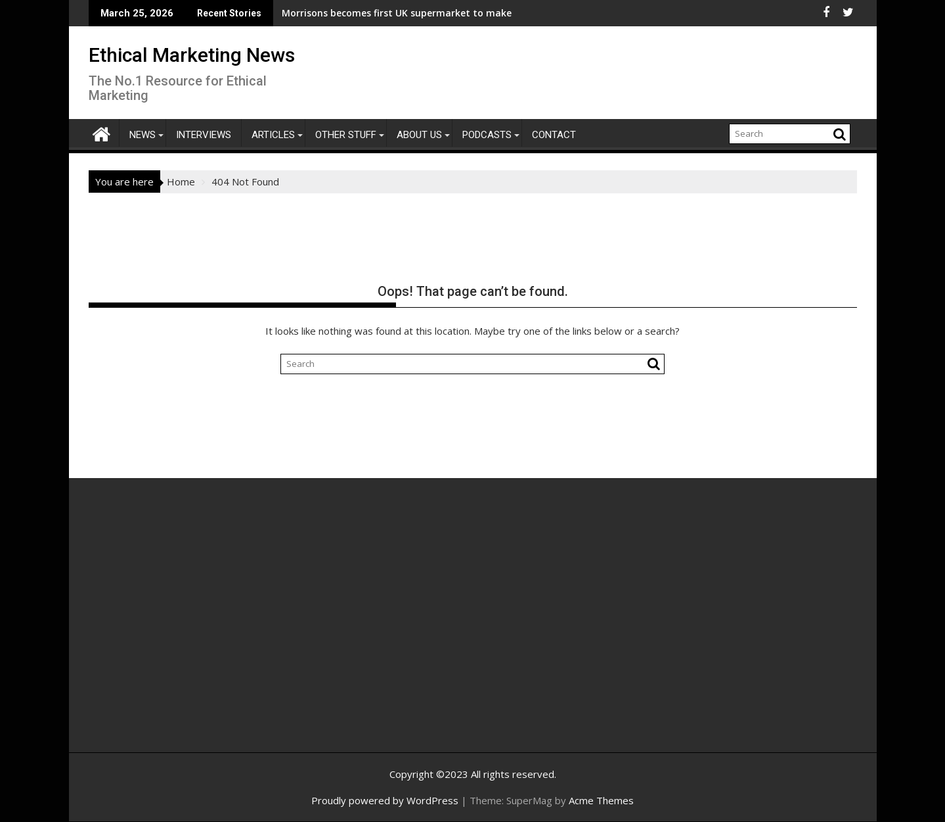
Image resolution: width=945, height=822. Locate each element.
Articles (273, 135)
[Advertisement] (213, 629)
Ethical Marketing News (192, 54)
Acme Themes (601, 800)
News (142, 135)
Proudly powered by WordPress (384, 800)
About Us (419, 135)
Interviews (203, 135)
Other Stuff (345, 135)
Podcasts (487, 135)
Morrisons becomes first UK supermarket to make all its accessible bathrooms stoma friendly (406, 13)
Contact (554, 135)
